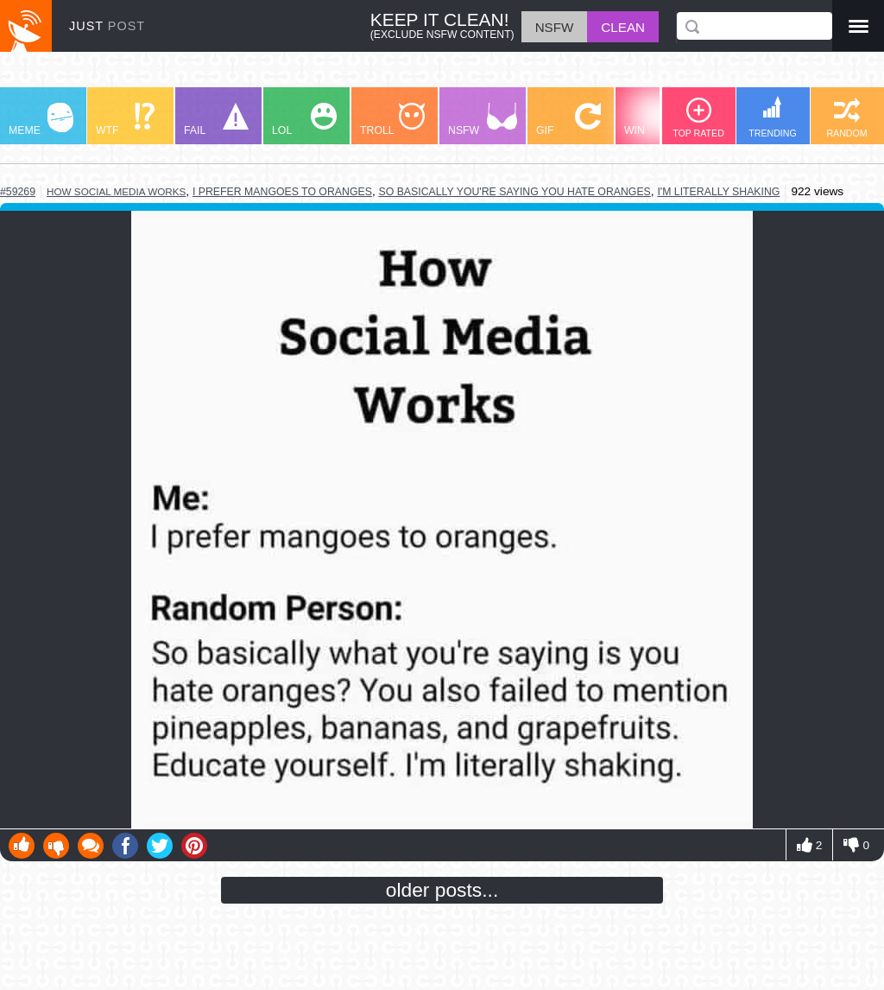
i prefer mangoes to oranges (282, 192)
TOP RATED (698, 118)
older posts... (442, 890)
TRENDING (772, 117)
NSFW (482, 119)
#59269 (17, 192)
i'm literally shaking (718, 192)
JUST (107, 26)
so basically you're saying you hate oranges (514, 192)
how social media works (116, 191)
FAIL (216, 119)
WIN (657, 119)
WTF (125, 119)
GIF (568, 119)
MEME (41, 119)
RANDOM (846, 118)
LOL (304, 119)
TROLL (392, 119)
